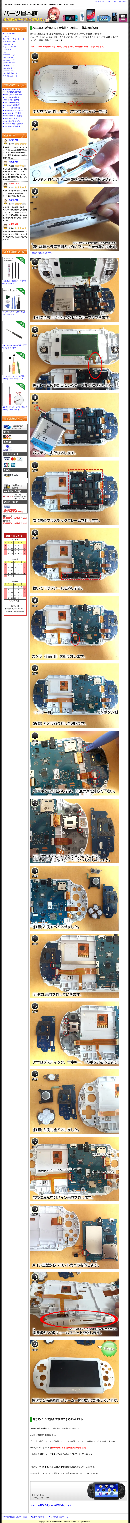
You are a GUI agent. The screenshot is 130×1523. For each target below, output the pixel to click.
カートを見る (123, 1)
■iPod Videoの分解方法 (11, 121)
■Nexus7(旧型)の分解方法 (12, 94)
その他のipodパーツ (10, 76)
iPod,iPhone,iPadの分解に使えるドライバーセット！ (14, 312)
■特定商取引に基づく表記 (15, 1517)
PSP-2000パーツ (9, 57)
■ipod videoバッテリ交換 (12, 113)
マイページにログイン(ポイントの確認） (106, 1)
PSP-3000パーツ (9, 55)
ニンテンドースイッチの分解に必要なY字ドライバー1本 (14, 407)
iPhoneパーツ (8, 52)
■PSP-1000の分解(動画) (11, 103)
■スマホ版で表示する (58, 1517)
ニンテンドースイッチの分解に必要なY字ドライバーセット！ (14, 376)
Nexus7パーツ (8, 44)
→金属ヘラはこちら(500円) (41, 253)
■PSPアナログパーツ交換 (12, 116)
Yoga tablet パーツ (9, 47)
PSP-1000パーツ (9, 60)
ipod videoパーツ (9, 68)
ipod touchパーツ (9, 63)
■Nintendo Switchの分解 (11, 89)
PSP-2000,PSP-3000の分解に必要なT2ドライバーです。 (15, 345)
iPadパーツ (7, 49)
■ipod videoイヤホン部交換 (13, 110)
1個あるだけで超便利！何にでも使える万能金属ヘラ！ (14, 281)
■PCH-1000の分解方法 (11, 97)
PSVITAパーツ (8, 36)
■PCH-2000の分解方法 (11, 100)
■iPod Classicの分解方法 (12, 118)
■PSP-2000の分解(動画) (11, 105)
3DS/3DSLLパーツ (9, 42)
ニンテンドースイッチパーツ (14, 39)
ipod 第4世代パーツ (10, 73)
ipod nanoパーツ (9, 71)
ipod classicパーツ (9, 65)
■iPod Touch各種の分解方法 (13, 124)
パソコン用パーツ (9, 34)
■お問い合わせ (38, 1517)
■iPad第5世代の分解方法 (12, 92)
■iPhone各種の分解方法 (11, 126)
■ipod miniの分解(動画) (11, 108)
